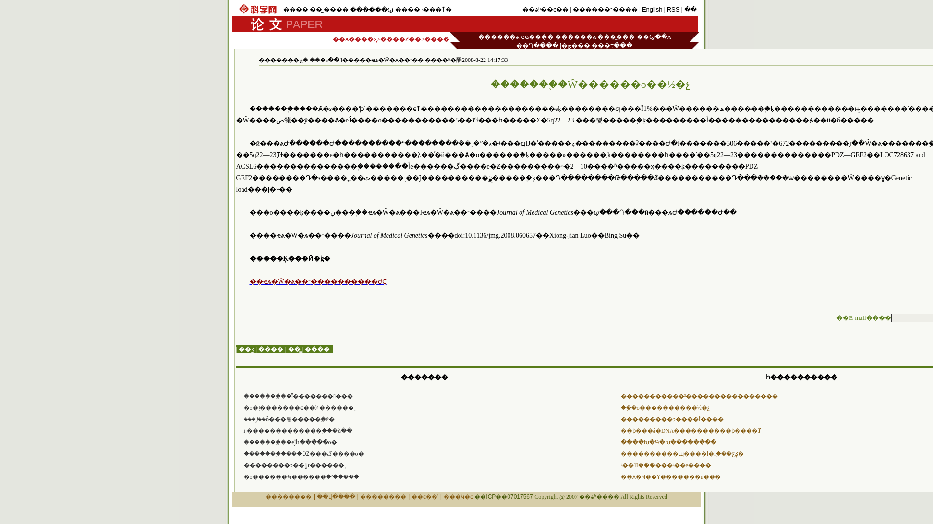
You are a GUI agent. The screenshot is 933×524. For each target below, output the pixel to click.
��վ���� (336, 496)
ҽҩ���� (537, 36)
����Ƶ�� (400, 39)
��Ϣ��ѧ (654, 36)
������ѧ (498, 36)
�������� (289, 496)
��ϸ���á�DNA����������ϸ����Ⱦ (691, 430)
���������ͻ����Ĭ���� (672, 419)
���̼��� (616, 36)
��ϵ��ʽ (425, 496)
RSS (673, 9)
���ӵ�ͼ (458, 496)
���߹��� (612, 45)
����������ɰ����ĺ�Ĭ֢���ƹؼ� (682, 454)
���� (295, 9)
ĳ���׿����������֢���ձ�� (298, 430)
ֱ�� (690, 9)
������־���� (605, 9)
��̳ (316, 9)
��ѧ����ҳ (355, 39)
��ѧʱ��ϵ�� (545, 9)
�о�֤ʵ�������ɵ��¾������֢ (299, 407)
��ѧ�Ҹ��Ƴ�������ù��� (671, 477)
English (652, 9)
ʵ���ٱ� (437, 9)
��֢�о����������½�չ (665, 407)
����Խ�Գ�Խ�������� (668, 442)
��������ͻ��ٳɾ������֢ (294, 465)
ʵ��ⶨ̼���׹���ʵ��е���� (666, 465)
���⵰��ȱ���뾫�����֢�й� (289, 419)
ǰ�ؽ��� (575, 45)
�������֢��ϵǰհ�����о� (290, 442)
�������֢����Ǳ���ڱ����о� (304, 454)
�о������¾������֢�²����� (302, 477)
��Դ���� (537, 45)
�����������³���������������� (699, 396)
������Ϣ (371, 9)
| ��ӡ (245, 349)
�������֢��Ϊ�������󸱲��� (298, 396)
